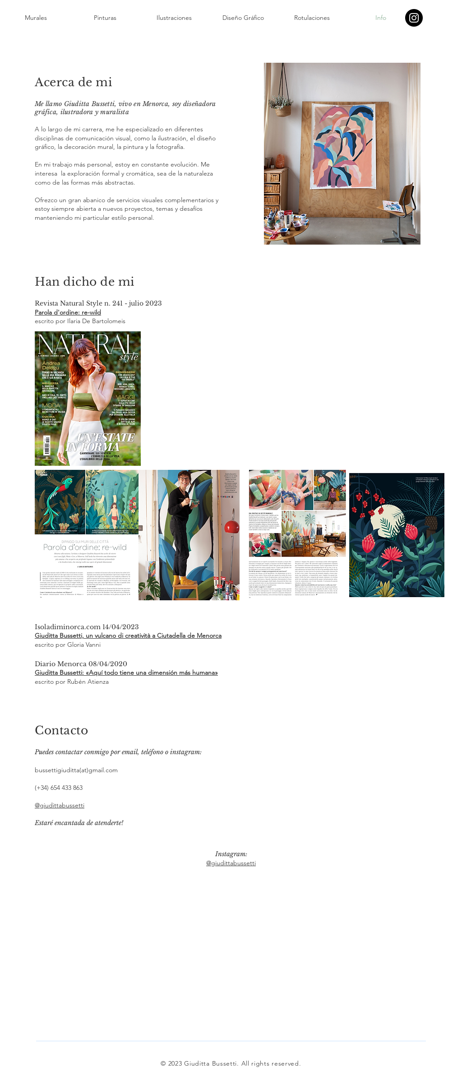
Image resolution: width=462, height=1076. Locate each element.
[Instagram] (414, 18)
